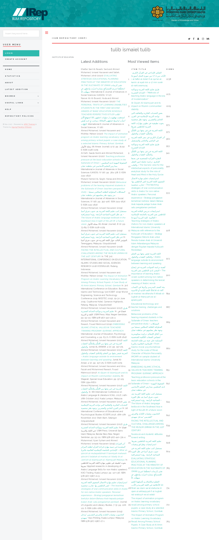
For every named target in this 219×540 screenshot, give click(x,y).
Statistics (13, 76)
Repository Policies (19, 116)
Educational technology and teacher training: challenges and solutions (146, 307)
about (9, 83)
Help (8, 109)
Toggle (46, 32)
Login (9, 53)
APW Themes (29, 124)
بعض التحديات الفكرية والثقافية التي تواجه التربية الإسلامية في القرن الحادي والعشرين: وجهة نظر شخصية (147, 116)
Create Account (16, 59)
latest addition (16, 89)
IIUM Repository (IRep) (69, 38)
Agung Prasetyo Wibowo (22, 127)
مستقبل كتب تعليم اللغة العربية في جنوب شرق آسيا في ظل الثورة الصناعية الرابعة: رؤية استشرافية (146, 451)
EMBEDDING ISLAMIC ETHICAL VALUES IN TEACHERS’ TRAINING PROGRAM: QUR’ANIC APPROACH (147, 370)
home (8, 69)
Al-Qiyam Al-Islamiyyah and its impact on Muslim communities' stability (146, 106)
